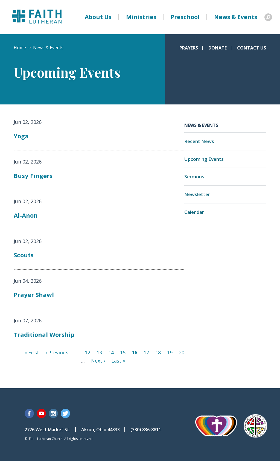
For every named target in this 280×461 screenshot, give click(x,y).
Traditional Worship (44, 334)
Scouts (24, 255)
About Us (98, 17)
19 (170, 352)
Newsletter (197, 194)
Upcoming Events (204, 159)
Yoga (21, 136)
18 (158, 352)
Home (20, 47)
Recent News (199, 141)
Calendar (194, 212)
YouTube (41, 413)
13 (99, 352)
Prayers (188, 48)
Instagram (53, 413)
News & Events (235, 17)
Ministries (141, 17)
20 (181, 352)
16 (134, 352)
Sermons (194, 176)
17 (146, 352)
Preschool (185, 17)
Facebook (29, 413)
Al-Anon (26, 215)
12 (87, 352)
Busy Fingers (33, 175)
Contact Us (251, 48)
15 (123, 352)
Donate (217, 48)
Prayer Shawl (34, 294)
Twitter (65, 413)
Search (268, 17)
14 (111, 352)
